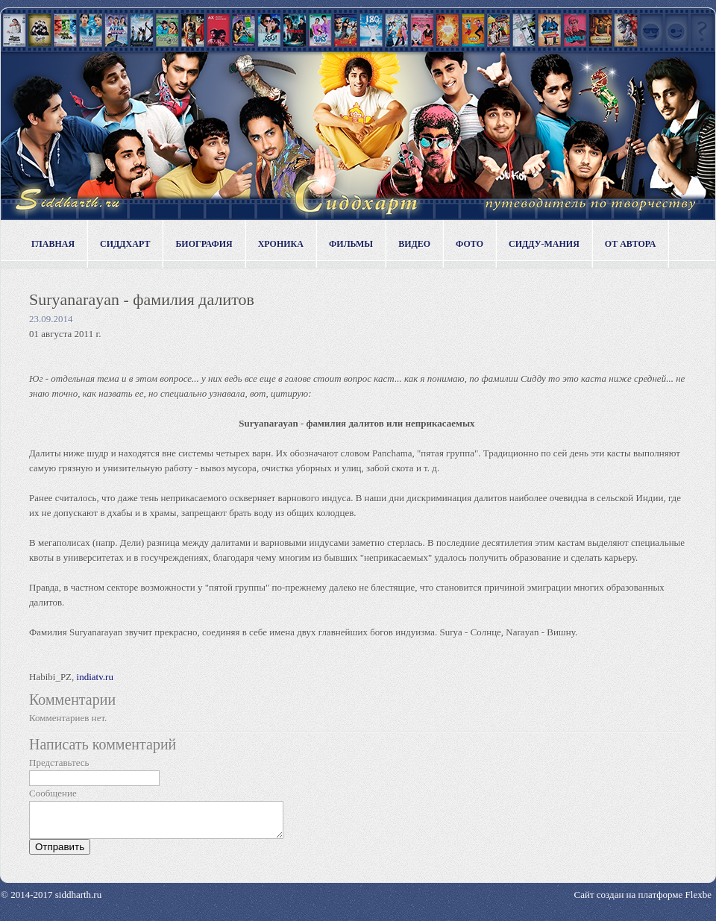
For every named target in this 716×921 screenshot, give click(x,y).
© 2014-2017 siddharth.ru (51, 901)
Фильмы (351, 244)
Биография (203, 244)
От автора (630, 244)
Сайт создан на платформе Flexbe (643, 901)
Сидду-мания (544, 244)
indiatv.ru (95, 676)
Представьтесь (59, 762)
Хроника (281, 244)
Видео (414, 244)
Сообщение (53, 793)
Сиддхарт (125, 244)
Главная (53, 244)
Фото (469, 244)
